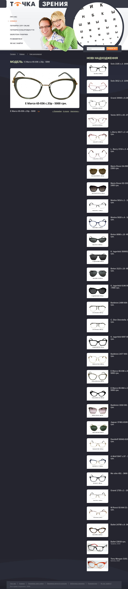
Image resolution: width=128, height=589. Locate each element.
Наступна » (74, 111)
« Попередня (57, 111)
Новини (14, 21)
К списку (66, 111)
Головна (13, 54)
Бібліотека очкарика (21, 34)
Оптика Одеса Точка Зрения (38, 4)
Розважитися (16, 39)
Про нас (16, 17)
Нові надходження (36, 54)
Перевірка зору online (21, 26)
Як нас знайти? (16, 43)
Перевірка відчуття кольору (22, 30)
